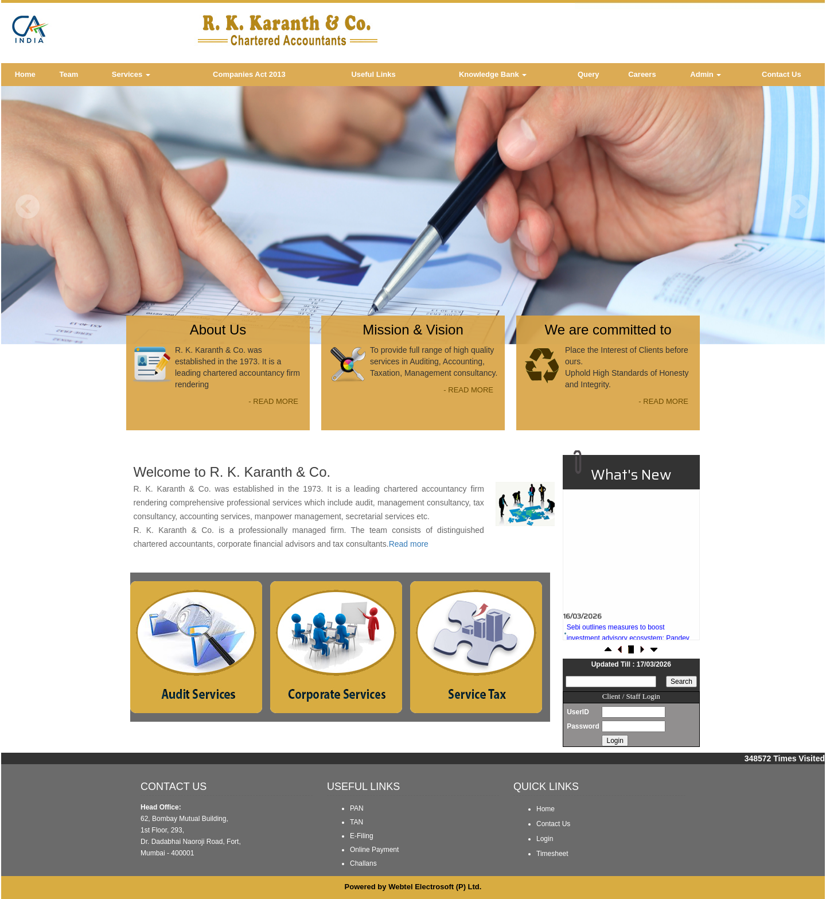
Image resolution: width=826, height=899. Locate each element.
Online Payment (374, 850)
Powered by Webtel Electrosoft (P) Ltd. (413, 886)
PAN (357, 808)
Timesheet (552, 854)
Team (68, 74)
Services (131, 74)
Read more (408, 543)
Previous (27, 206)
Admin (705, 74)
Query (588, 74)
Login (544, 839)
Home (25, 74)
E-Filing (361, 836)
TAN (356, 822)
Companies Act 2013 (249, 74)
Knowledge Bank (493, 74)
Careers (642, 74)
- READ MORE (273, 401)
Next (798, 206)
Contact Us (781, 74)
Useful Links (373, 74)
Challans (363, 863)
